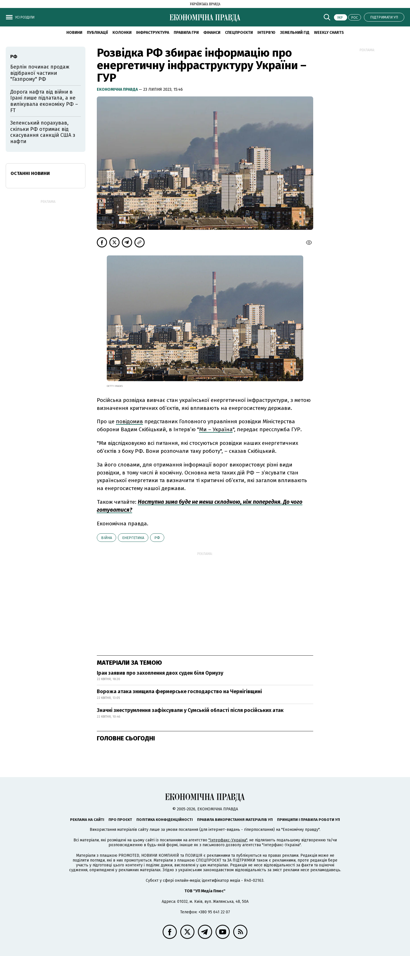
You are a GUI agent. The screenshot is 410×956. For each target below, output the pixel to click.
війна (106, 538)
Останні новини (30, 173)
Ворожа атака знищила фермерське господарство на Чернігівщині (179, 691)
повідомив (129, 421)
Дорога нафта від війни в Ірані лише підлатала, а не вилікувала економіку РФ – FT (44, 101)
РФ (157, 538)
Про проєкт (120, 819)
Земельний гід (294, 32)
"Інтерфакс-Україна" (227, 840)
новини (74, 32)
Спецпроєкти (239, 32)
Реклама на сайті (87, 819)
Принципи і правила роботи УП (308, 819)
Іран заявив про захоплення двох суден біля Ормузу (160, 673)
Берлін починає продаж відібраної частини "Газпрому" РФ (39, 73)
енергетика (133, 538)
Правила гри (186, 32)
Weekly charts (329, 32)
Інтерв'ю (266, 32)
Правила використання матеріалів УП (235, 819)
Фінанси (211, 32)
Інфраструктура (152, 32)
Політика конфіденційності (164, 819)
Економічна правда (118, 89)
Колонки (122, 32)
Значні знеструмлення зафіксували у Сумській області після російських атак (190, 710)
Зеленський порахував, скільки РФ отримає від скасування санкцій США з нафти (42, 132)
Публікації (97, 32)
